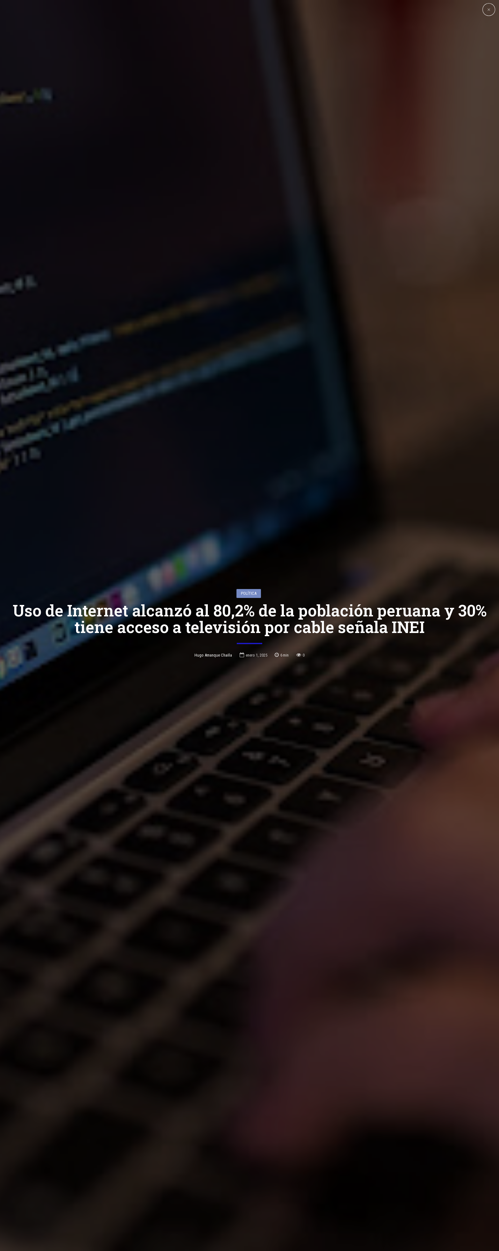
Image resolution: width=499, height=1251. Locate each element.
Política (249, 527)
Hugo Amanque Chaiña (213, 588)
